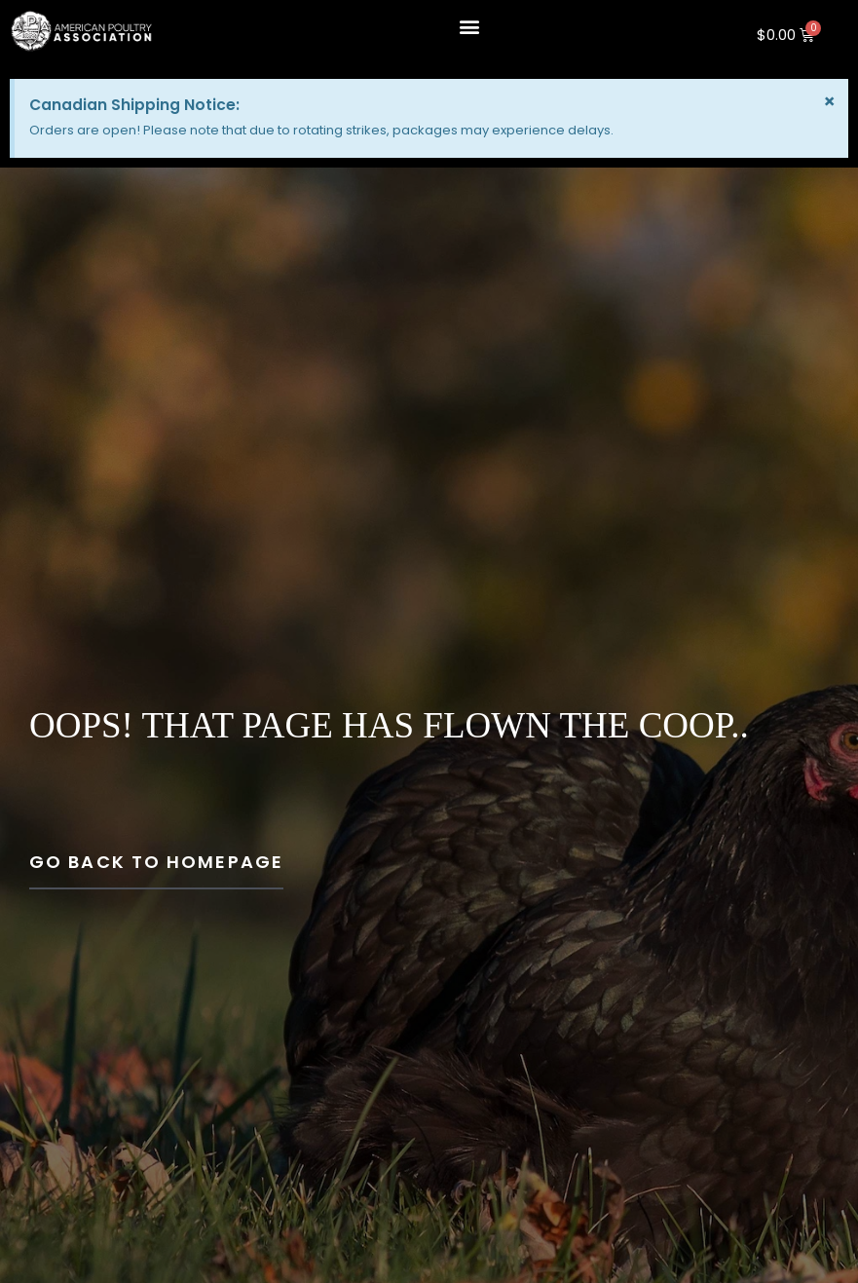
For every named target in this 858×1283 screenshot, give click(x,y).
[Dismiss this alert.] (829, 101)
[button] (469, 26)
